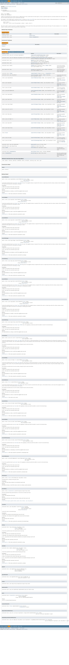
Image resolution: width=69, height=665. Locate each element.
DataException (26, 181)
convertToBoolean (34, 77)
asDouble (32, 65)
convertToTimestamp (35, 140)
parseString (33, 153)
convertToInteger (34, 104)
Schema (44, 55)
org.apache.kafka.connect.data (10, 6)
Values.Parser (32, 35)
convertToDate (34, 87)
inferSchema (33, 147)
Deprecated (15, 1)
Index (19, 1)
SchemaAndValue (48, 73)
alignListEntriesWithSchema (36, 55)
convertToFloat (34, 99)
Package (5, 1)
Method (13, 4)
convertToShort (34, 122)
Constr (10, 4)
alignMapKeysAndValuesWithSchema (38, 57)
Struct (6, 132)
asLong (32, 69)
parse (32, 151)
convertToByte (34, 82)
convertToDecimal (34, 90)
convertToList (34, 109)
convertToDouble (34, 94)
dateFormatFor (34, 144)
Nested (5, 4)
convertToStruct (34, 132)
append (32, 60)
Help (21, 1)
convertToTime (34, 137)
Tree (12, 1)
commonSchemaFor (34, 73)
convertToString (34, 127)
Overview (2, 1)
